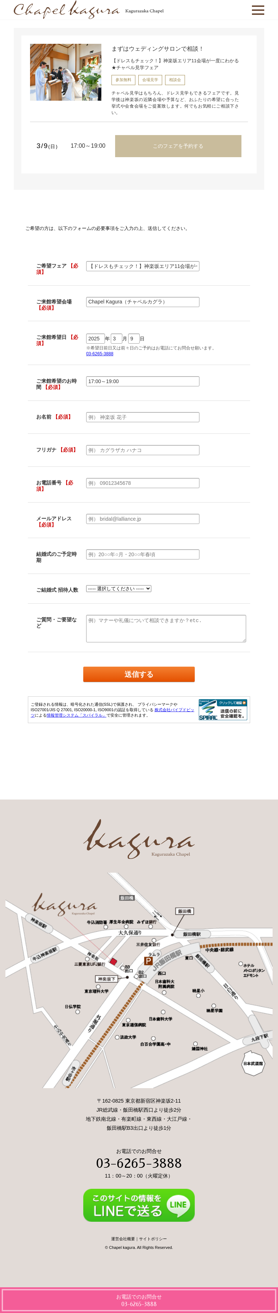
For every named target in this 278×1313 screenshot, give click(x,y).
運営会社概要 (123, 1239)
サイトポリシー (153, 1239)
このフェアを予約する (178, 146)
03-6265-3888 (139, 1163)
